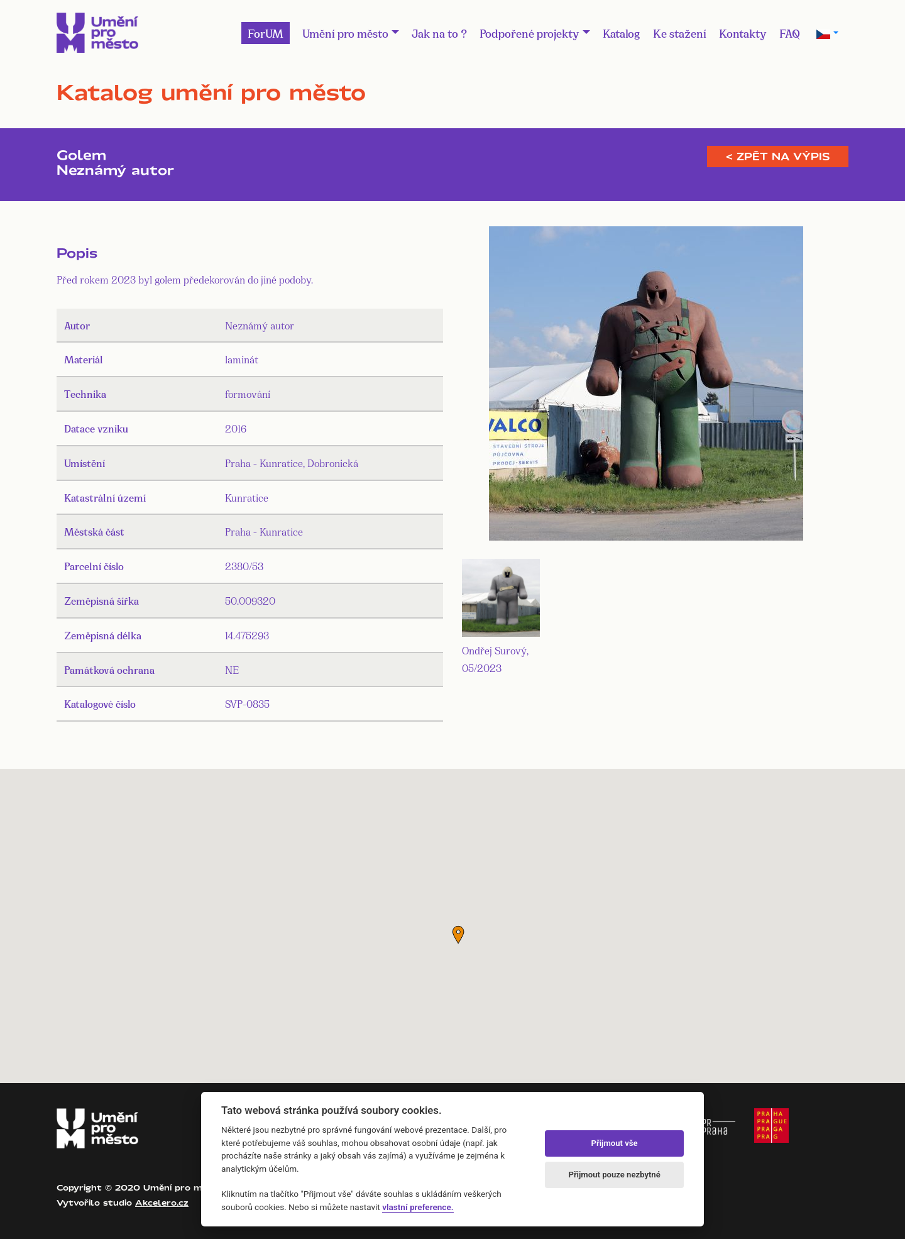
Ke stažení (679, 32)
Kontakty (743, 32)
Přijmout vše (614, 1143)
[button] (458, 934)
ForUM (265, 32)
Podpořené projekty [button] (529, 32)
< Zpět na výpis (778, 156)
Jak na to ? (439, 32)
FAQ (789, 32)
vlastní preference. (417, 1207)
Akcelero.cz (162, 1202)
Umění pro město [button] (345, 32)
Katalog (621, 32)
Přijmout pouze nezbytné (614, 1174)
